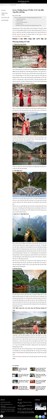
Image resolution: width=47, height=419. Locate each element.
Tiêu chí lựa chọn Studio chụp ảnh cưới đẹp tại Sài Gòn (23, 375)
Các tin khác (15, 365)
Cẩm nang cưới (13, 4)
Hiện (19, 15)
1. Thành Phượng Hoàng (20, 19)
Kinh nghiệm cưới (5, 4)
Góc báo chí (5, 17)
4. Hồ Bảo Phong (19, 23)
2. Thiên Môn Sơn (19, 20)
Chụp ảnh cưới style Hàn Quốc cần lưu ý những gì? (23, 382)
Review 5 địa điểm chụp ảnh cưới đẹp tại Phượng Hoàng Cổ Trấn (27, 17)
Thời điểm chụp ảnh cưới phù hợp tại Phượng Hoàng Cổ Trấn (28, 25)
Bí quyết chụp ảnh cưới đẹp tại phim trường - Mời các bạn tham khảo (41, 369)
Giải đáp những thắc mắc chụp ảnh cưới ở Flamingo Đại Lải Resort (23, 388)
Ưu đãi (3, 10)
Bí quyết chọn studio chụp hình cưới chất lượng (22, 369)
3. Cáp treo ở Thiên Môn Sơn (21, 22)
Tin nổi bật (5, 20)
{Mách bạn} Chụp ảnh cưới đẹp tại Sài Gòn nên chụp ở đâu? (41, 376)
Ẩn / (17, 15)
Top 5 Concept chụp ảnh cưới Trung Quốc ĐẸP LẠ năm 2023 (41, 382)
